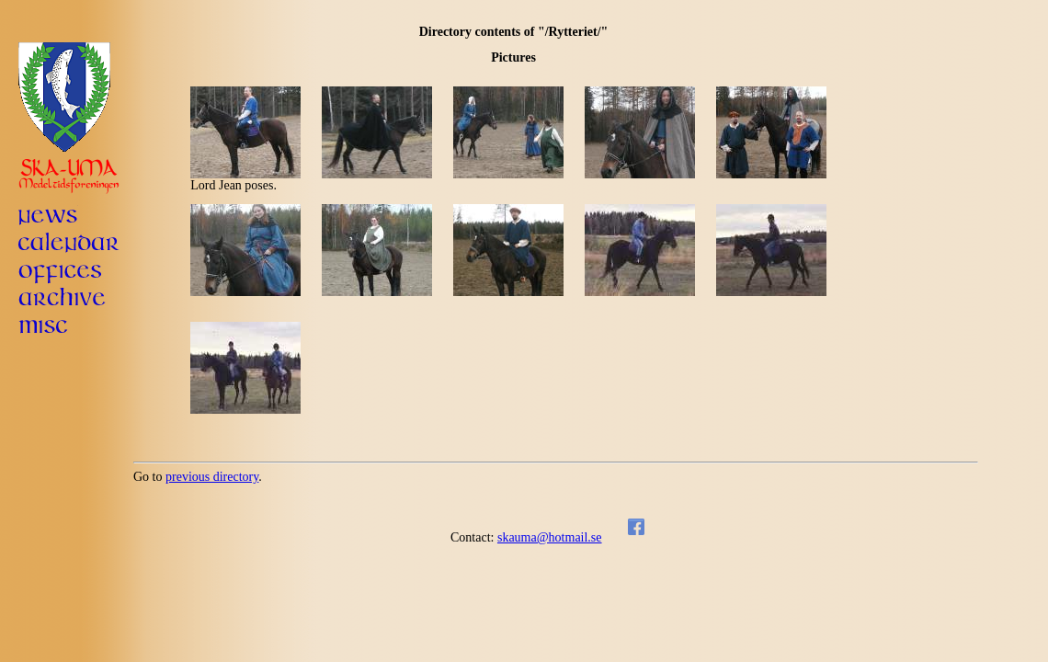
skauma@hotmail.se (549, 537)
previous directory (211, 477)
